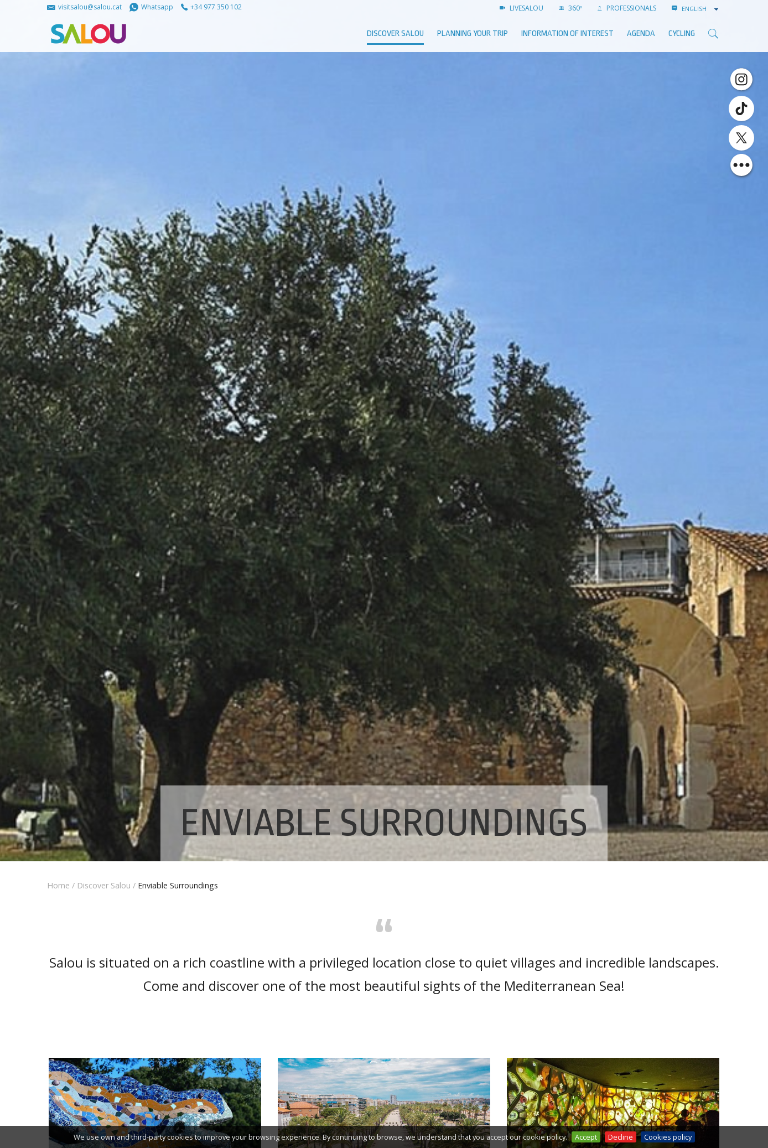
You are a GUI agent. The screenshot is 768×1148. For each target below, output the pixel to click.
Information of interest (567, 33)
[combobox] (701, 8)
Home (58, 885)
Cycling (681, 33)
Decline (620, 1137)
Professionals (627, 8)
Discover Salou (395, 33)
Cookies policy (668, 1137)
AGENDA (641, 33)
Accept (586, 1137)
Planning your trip (472, 33)
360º (570, 8)
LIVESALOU (521, 8)
